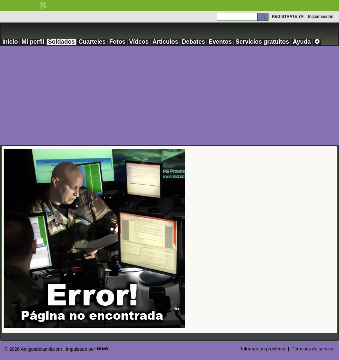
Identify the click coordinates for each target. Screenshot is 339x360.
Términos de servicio (313, 348)
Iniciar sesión (320, 16)
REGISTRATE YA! (288, 16)
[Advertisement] (169, 95)
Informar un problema (263, 348)
